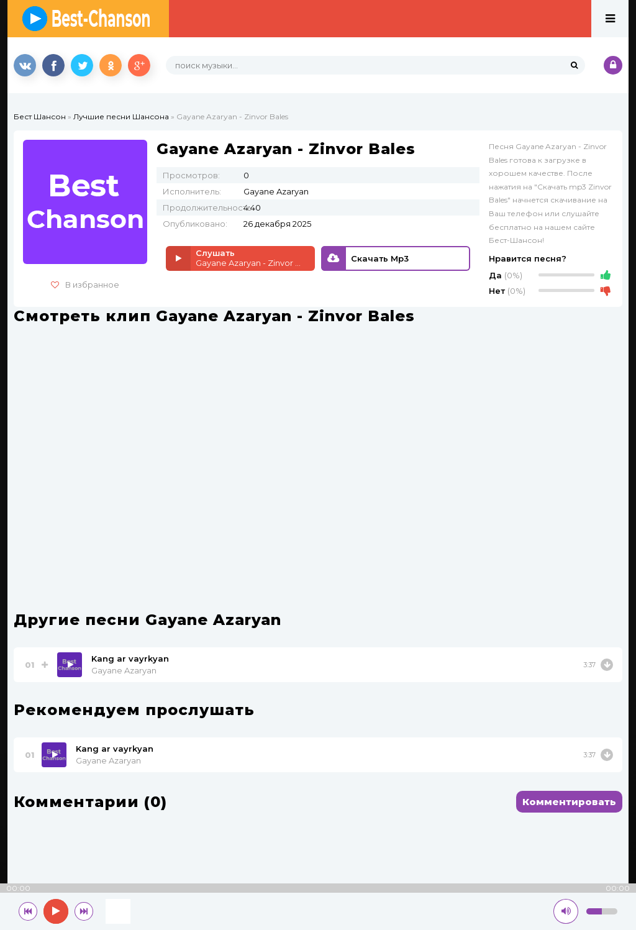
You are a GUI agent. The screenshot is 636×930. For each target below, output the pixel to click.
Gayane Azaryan (124, 670)
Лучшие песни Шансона (121, 116)
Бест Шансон (40, 116)
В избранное (85, 284)
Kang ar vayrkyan (130, 658)
